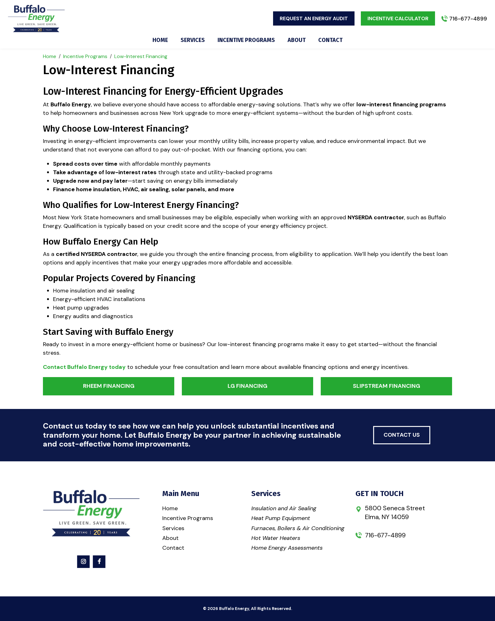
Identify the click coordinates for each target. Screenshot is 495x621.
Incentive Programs (246, 40)
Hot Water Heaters (275, 538)
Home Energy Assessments (287, 548)
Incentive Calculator (397, 18)
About (297, 40)
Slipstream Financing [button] (386, 386)
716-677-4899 (468, 18)
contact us (402, 435)
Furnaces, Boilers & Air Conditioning (297, 528)
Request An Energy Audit (314, 18)
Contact (330, 40)
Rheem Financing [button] (108, 386)
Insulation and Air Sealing (283, 508)
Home (160, 40)
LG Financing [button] (247, 386)
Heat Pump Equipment (280, 518)
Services (193, 40)
